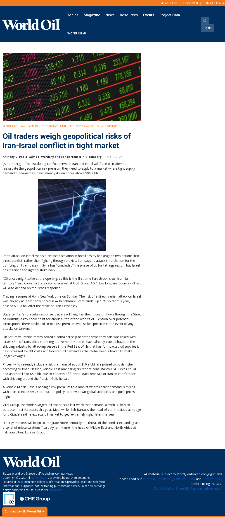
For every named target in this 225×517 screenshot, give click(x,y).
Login (208, 28)
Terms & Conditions (157, 479)
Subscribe (190, 3)
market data (38, 478)
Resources (129, 15)
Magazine (92, 15)
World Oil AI (76, 33)
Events (148, 15)
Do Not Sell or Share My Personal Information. (188, 488)
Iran (22, 126)
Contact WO (213, 3)
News (110, 15)
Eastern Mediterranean (43, 126)
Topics (72, 15)
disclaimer (56, 490)
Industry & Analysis (82, 126)
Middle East (10, 126)
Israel (64, 126)
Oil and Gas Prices (108, 126)
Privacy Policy (212, 479)
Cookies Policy (184, 479)
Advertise (169, 3)
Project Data (169, 15)
